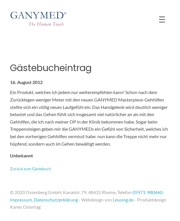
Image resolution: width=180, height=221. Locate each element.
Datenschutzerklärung (56, 199)
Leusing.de (123, 199)
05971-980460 (147, 192)
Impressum (21, 199)
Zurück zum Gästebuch (30, 168)
